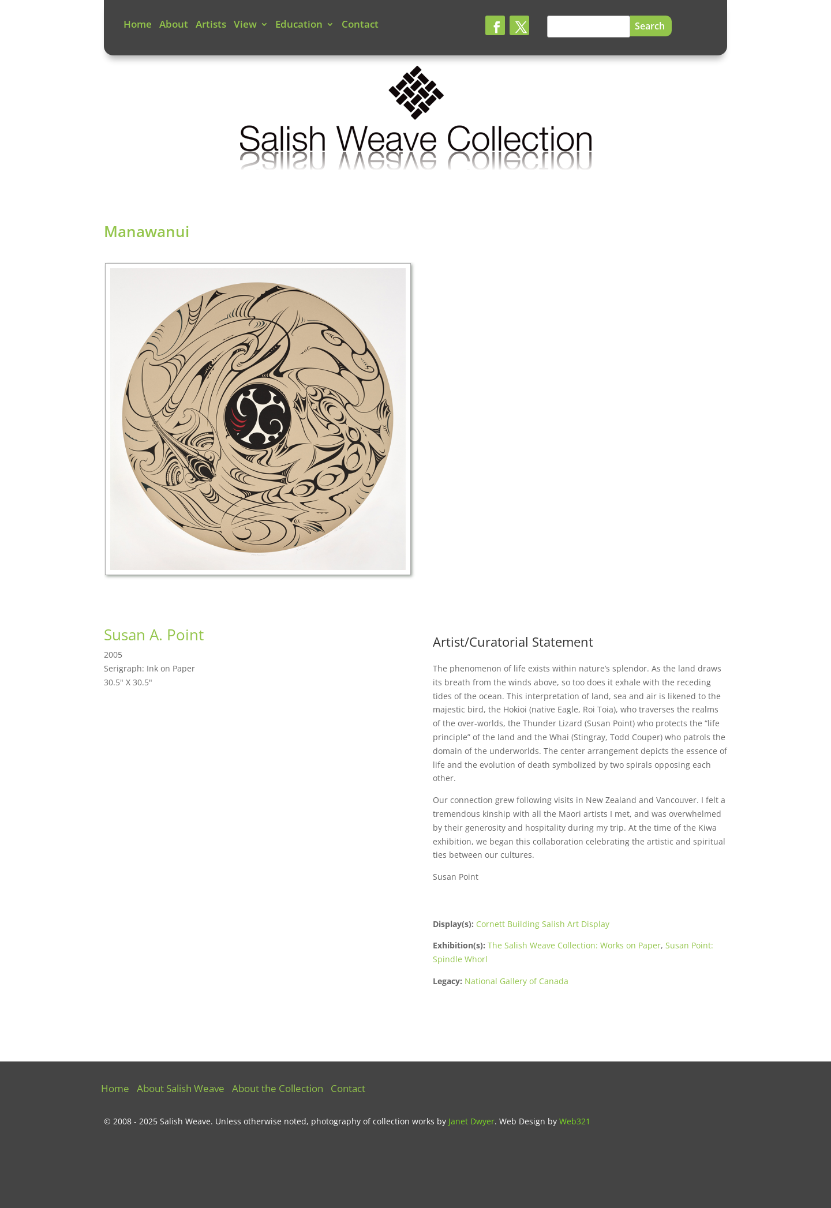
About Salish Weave (180, 1090)
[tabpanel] (259, 422)
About (173, 25)
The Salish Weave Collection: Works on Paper (574, 945)
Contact (360, 25)
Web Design (522, 1121)
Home (137, 25)
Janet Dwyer (471, 1121)
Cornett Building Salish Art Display (542, 923)
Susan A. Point (154, 634)
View (245, 25)
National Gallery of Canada (516, 981)
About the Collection (277, 1090)
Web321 (574, 1121)
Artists (211, 25)
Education (299, 25)
